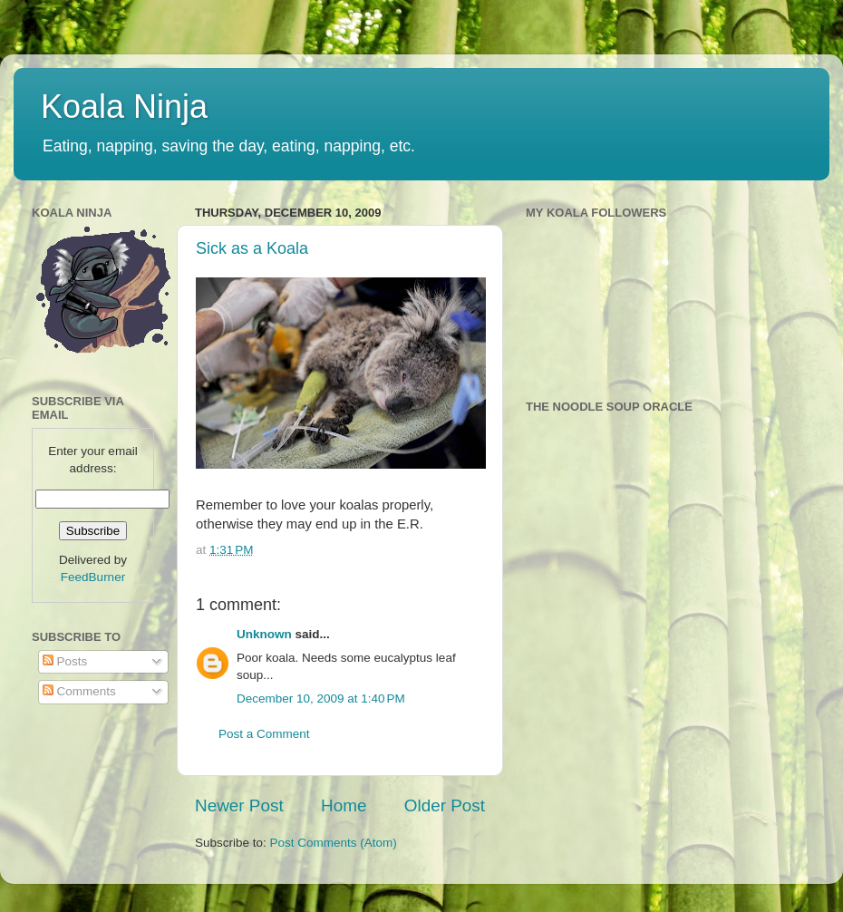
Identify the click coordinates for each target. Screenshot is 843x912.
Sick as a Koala (252, 248)
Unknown (264, 634)
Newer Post (239, 805)
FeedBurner (93, 577)
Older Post (444, 805)
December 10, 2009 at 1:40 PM (321, 698)
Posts (65, 661)
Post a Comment (264, 734)
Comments (79, 691)
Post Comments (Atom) (333, 842)
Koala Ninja (124, 106)
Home (343, 805)
